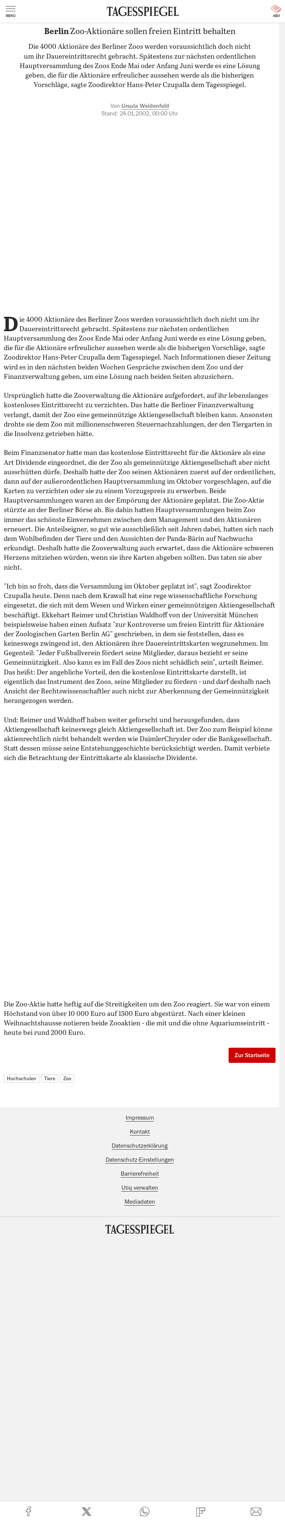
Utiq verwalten (139, 1188)
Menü (11, 12)
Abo (276, 11)
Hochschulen (21, 1078)
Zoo (67, 1078)
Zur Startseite (252, 1055)
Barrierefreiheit (140, 1174)
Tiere (49, 1078)
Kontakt (140, 1132)
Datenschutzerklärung (140, 1146)
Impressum (140, 1118)
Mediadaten (140, 1202)
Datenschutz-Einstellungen (140, 1160)
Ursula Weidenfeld (145, 106)
